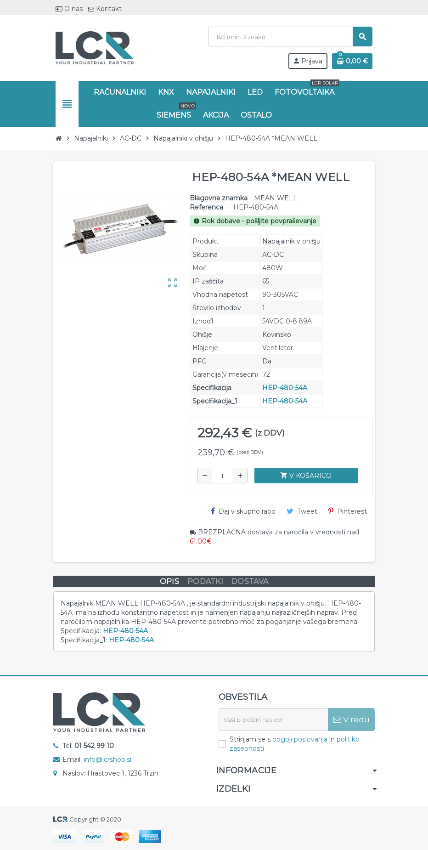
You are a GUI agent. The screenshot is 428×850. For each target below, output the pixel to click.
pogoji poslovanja (299, 739)
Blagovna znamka (219, 198)
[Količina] (222, 475)
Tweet (302, 511)
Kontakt (105, 9)
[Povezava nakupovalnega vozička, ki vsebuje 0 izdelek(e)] (352, 61)
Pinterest (347, 511)
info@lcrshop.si (107, 759)
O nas (69, 9)
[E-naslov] (273, 719)
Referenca (206, 207)
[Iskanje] (290, 36)
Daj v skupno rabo (243, 511)
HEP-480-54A (284, 388)
